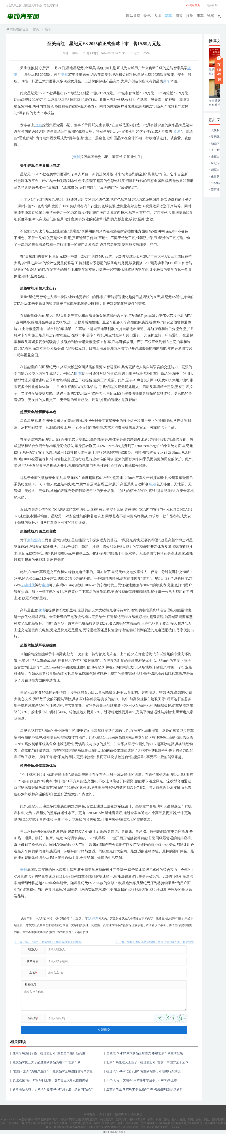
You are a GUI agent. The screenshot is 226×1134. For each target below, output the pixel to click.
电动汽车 (11, 5)
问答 (182, 15)
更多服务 (213, 5)
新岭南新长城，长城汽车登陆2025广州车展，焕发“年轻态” (52, 1089)
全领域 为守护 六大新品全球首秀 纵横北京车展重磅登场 (144, 1053)
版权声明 (121, 1114)
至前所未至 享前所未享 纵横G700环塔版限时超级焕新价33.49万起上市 (144, 1091)
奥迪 (177, 131)
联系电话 (33, 961)
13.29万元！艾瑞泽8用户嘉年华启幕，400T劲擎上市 (141, 1080)
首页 (36, 29)
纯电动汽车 (106, 1119)
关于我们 (105, 1114)
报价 (192, 15)
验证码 (33, 1018)
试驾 (211, 15)
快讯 (153, 15)
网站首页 (140, 15)
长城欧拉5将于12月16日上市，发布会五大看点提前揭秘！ (52, 1080)
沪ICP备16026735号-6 (113, 1132)
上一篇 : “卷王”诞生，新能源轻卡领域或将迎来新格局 (48, 942)
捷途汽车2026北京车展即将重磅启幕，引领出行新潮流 (143, 1071)
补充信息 (30, 984)
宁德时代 (28, 585)
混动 (118, 1119)
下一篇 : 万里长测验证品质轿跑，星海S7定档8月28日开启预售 (154, 942)
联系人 (33, 949)
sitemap (176, 1126)
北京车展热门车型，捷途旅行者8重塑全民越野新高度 (49, 1053)
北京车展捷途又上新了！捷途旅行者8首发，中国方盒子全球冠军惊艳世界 (147, 1064)
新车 (172, 15)
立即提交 (104, 1030)
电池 (152, 484)
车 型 (33, 972)
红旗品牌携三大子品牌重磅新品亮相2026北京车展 (47, 1062)
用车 (201, 15)
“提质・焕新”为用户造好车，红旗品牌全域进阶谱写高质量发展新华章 (52, 1073)
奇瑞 (64, 74)
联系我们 (136, 1114)
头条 (163, 15)
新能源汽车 (30, 5)
